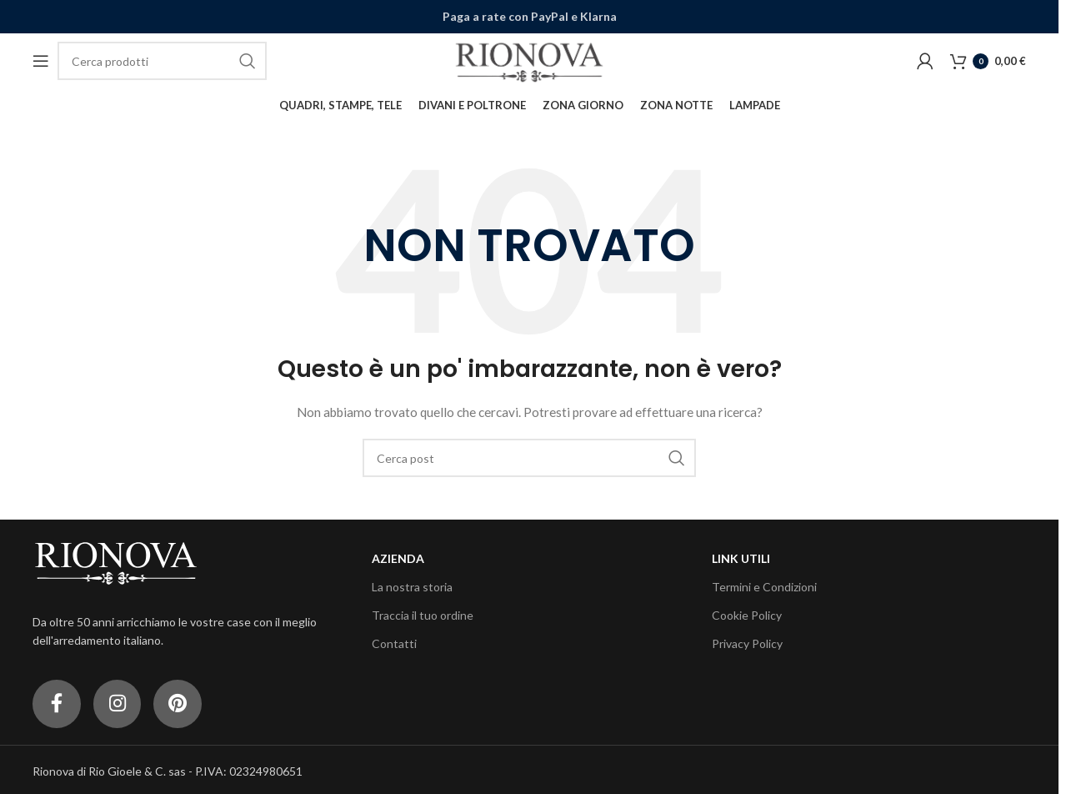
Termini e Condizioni (764, 587)
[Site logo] (529, 60)
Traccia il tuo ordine (422, 616)
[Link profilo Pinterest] (183, 706)
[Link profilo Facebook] (58, 706)
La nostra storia (412, 587)
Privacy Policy (747, 645)
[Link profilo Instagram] (120, 706)
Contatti (394, 645)
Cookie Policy (747, 616)
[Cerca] (162, 62)
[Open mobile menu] (41, 61)
